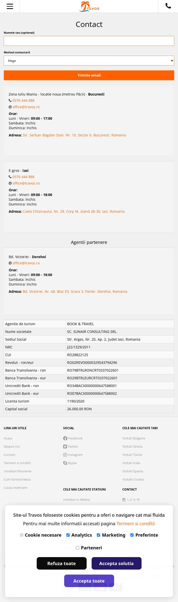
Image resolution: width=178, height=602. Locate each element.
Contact (9, 454)
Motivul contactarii (17, 52)
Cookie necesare (41, 535)
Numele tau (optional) (19, 32)
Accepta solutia (116, 563)
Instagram (73, 454)
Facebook (73, 438)
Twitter (70, 446)
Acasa (8, 438)
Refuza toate (61, 563)
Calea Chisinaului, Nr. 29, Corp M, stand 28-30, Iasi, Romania (74, 211)
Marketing (111, 535)
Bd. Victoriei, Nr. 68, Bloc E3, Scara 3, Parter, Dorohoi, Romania (75, 291)
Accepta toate (89, 581)
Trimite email (89, 75)
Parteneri (89, 548)
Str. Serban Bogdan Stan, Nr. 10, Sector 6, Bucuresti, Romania (74, 135)
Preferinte (144, 535)
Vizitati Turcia (132, 454)
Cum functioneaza (17, 479)
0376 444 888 (23, 100)
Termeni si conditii (17, 463)
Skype (70, 463)
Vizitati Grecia (132, 446)
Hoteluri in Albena (76, 499)
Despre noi (12, 446)
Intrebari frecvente (17, 471)
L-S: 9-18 (131, 499)
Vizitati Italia (131, 463)
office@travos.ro (26, 106)
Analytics (79, 535)
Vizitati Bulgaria (133, 438)
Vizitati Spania (132, 471)
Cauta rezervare (15, 487)
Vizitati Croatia (133, 479)
